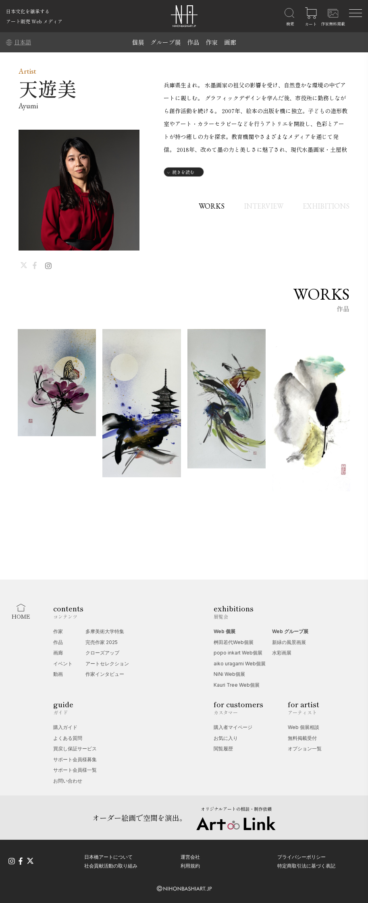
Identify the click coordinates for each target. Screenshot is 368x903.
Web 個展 (224, 631)
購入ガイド (65, 727)
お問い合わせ (67, 781)
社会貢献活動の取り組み (110, 866)
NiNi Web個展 (229, 674)
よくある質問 (67, 738)
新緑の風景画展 (289, 642)
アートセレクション (107, 664)
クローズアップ (102, 653)
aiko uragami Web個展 (240, 664)
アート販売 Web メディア (34, 21)
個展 (138, 42)
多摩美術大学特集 (104, 631)
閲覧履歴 (223, 749)
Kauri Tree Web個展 (237, 685)
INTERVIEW (263, 206)
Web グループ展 (290, 631)
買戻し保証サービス (75, 749)
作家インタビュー (104, 674)
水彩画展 (281, 653)
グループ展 (165, 42)
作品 (193, 42)
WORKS (212, 206)
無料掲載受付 (302, 738)
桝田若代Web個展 (234, 642)
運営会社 (190, 857)
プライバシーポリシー (301, 857)
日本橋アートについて (108, 857)
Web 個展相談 (303, 727)
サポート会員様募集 (75, 759)
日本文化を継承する (28, 11)
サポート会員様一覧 (75, 770)
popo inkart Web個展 (238, 653)
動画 (58, 674)
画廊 (230, 42)
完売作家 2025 (101, 642)
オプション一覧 (305, 749)
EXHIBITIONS (326, 206)
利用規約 (190, 866)
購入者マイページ (233, 727)
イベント (63, 664)
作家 (212, 42)
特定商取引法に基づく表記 (306, 866)
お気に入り (226, 738)
